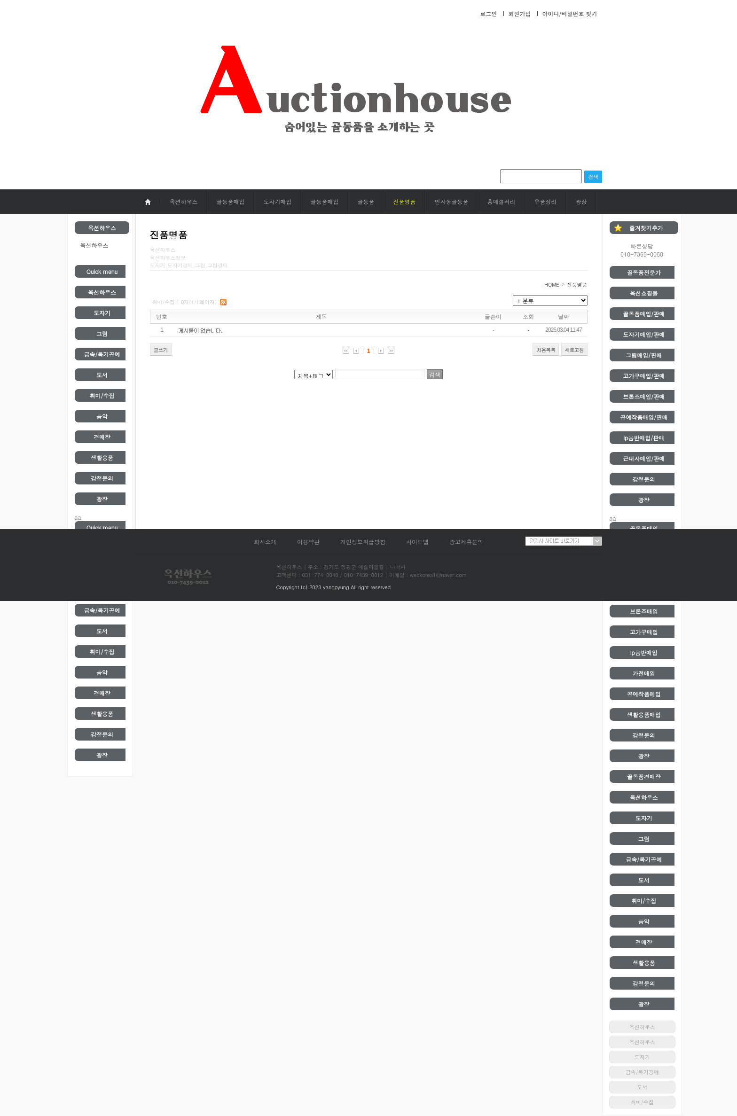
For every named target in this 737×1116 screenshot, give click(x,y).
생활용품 (102, 457)
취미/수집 (101, 395)
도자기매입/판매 (644, 334)
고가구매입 (644, 632)
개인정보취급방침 (362, 542)
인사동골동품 (452, 201)
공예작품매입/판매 (643, 417)
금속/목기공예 (102, 354)
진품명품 (404, 201)
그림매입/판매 (644, 355)
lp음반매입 (644, 652)
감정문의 (102, 478)
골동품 (366, 201)
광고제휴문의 (466, 542)
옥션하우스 (184, 201)
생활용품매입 (644, 714)
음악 (102, 416)
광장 (581, 201)
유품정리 (545, 201)
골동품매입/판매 (644, 314)
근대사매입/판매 (644, 458)
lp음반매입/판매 (643, 438)
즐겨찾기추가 (646, 228)
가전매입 (644, 673)
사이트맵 (417, 542)
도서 (102, 375)
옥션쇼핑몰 (644, 293)
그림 (102, 333)
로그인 (488, 13)
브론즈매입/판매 (644, 396)
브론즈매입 (644, 611)
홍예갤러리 (501, 201)
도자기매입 (278, 201)
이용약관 (308, 542)
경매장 (102, 437)
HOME (551, 284)
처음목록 (545, 349)
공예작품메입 (644, 694)
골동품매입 (231, 201)
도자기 (102, 313)
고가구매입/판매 (644, 376)
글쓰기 (161, 349)
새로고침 (574, 349)
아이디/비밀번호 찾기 (569, 13)
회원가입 (519, 13)
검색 (593, 176)
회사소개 (265, 542)
